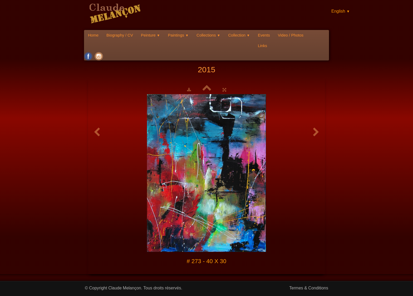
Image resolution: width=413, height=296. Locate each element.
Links (262, 45)
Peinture (150, 35)
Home (93, 35)
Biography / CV (119, 35)
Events (264, 35)
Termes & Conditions (308, 288)
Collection (239, 35)
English (340, 11)
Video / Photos (290, 35)
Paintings (178, 35)
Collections (208, 35)
